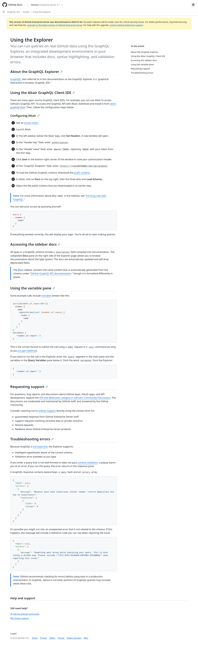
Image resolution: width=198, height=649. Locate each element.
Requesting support (29, 386)
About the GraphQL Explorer (36, 71)
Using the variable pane (32, 288)
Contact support (19, 618)
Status (52, 638)
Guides (26, 12)
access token (31, 122)
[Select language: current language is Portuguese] (193, 4)
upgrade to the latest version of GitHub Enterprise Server (54, 25)
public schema (82, 172)
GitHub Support (47, 410)
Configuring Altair (25, 116)
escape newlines (27, 350)
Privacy (43, 638)
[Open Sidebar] (3, 11)
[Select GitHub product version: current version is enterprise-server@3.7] (47, 5)
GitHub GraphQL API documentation (51, 273)
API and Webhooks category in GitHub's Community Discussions (74, 397)
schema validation (88, 462)
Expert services (74, 638)
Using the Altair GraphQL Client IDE (42, 92)
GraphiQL (15, 79)
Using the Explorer (42, 12)
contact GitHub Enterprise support (126, 25)
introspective (40, 446)
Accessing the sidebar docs (35, 244)
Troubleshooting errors (32, 439)
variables (46, 295)
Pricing (61, 638)
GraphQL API (13, 12)
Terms (35, 638)
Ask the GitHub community (24, 614)
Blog (86, 638)
